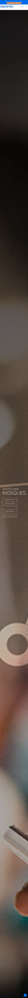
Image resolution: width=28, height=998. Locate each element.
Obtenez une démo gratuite (14, 3)
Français (22, 6)
